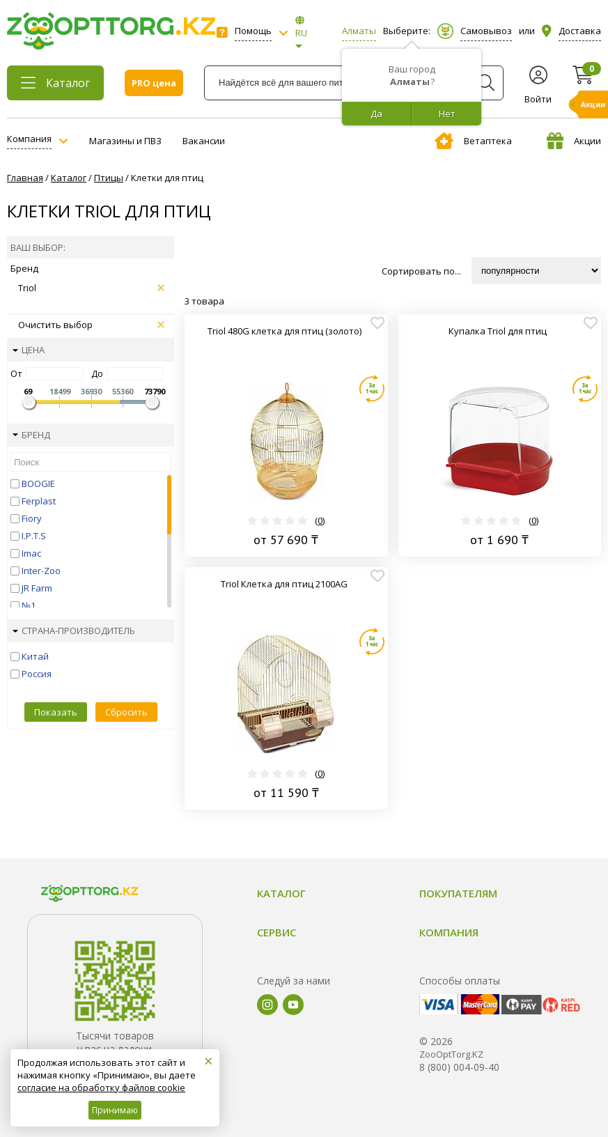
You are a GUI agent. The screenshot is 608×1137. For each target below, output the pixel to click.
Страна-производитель (74, 630)
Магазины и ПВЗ (125, 140)
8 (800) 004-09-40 (459, 1072)
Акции (574, 140)
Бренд (31, 434)
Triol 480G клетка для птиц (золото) (284, 331)
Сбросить (126, 712)
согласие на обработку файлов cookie (101, 1087)
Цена (29, 349)
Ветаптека (473, 140)
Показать (55, 712)
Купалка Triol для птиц (498, 331)
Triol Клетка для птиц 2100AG (284, 584)
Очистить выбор (91, 324)
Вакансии (203, 140)
